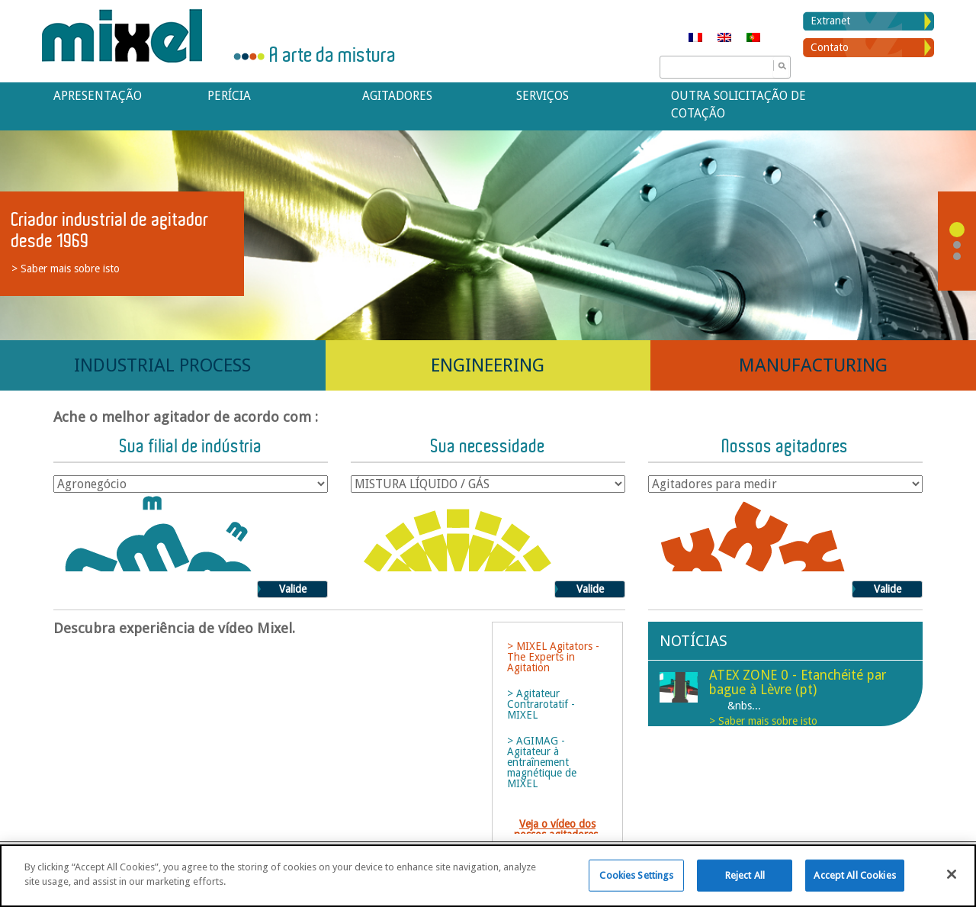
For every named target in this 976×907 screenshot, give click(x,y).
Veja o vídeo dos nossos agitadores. (557, 829)
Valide (293, 589)
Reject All (745, 875)
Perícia (229, 95)
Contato (830, 47)
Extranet (830, 20)
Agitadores (397, 95)
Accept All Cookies (854, 875)
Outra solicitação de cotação (738, 104)
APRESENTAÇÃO (97, 95)
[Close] (951, 874)
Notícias (693, 641)
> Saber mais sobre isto (65, 268)
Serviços (542, 95)
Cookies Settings (636, 875)
